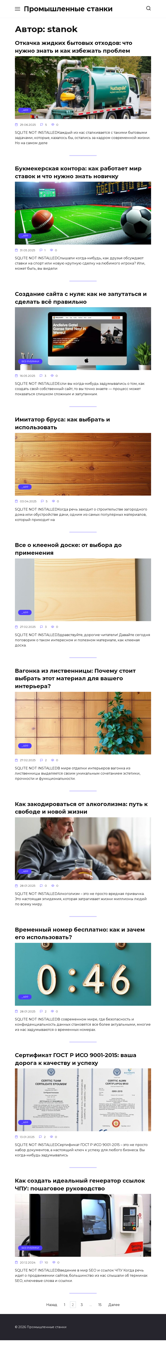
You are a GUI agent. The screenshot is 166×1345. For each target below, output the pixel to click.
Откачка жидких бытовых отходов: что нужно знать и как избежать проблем (73, 46)
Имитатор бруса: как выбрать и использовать (62, 424)
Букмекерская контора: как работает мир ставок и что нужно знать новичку (78, 172)
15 (106, 1309)
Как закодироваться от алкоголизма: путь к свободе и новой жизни (81, 810)
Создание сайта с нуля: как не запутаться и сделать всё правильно (81, 298)
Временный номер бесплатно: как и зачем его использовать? (80, 936)
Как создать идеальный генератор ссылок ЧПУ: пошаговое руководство (80, 1188)
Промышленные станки (68, 9)
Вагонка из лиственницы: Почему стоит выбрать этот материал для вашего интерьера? (75, 680)
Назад (42, 1309)
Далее (123, 1309)
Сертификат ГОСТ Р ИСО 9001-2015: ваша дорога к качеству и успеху (75, 1062)
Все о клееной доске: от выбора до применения (68, 551)
